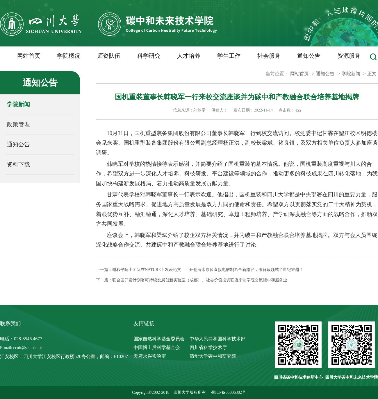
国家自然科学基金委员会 (159, 338)
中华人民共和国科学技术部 (217, 338)
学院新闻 (18, 104)
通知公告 (308, 56)
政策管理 (18, 124)
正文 (372, 73)
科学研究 (149, 56)
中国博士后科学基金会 (156, 347)
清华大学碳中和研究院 (213, 356)
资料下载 (18, 164)
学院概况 (68, 56)
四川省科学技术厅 (208, 347)
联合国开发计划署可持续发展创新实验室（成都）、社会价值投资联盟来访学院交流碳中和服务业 (199, 280)
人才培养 (188, 56)
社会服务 (269, 56)
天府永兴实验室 (149, 356)
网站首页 (28, 56)
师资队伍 (108, 56)
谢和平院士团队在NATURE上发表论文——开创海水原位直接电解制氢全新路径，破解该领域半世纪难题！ (207, 269)
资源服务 (349, 56)
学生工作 (228, 56)
